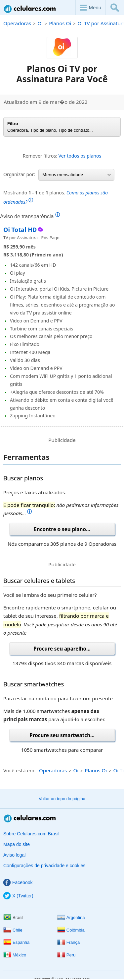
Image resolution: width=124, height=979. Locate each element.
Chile (12, 930)
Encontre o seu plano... (62, 529)
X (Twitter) (18, 895)
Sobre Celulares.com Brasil (31, 833)
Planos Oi (60, 23)
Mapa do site (16, 844)
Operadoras (17, 23)
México (14, 954)
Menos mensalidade (76, 174)
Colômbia (71, 930)
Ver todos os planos (80, 156)
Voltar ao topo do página (62, 798)
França (68, 942)
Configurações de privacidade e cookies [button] (44, 865)
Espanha (16, 942)
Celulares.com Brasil (30, 9)
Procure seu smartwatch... (61, 735)
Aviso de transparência (30, 216)
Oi (40, 23)
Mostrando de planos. (55, 197)
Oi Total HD (20, 230)
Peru (66, 954)
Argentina (71, 917)
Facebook (17, 882)
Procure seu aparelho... (61, 648)
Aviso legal (14, 855)
